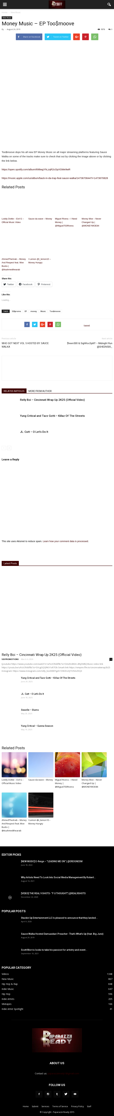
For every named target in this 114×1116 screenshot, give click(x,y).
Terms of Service (60, 1106)
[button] (109, 4)
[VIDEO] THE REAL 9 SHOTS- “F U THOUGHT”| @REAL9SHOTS (53, 893)
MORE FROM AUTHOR (40, 391)
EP (26, 311)
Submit (35, 1106)
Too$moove (55, 311)
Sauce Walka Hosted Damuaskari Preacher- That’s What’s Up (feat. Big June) (62, 934)
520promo (16, 311)
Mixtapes (7, 1004)
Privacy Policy (77, 1106)
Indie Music (8, 989)
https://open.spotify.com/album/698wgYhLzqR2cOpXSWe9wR (36, 169)
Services (45, 1106)
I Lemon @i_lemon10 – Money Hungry (39, 261)
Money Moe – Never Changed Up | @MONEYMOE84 (91, 222)
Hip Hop (6, 994)
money (33, 311)
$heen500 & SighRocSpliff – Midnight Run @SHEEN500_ (89, 345)
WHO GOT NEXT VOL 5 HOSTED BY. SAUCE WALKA (25, 345)
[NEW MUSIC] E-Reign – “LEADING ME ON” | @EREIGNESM (51, 861)
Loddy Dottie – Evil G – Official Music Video (13, 220)
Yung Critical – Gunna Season (37, 726)
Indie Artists (8, 999)
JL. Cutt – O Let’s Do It (34, 431)
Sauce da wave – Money (40, 218)
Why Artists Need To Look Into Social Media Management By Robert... (58, 877)
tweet (87, 325)
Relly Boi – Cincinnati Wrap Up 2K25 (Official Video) (52, 399)
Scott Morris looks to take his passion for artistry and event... (54, 950)
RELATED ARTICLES (14, 391)
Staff (89, 1106)
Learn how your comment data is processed (65, 541)
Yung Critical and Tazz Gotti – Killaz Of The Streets (52, 415)
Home (5, 12)
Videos (5, 974)
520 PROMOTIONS (10, 659)
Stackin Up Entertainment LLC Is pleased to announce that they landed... (59, 918)
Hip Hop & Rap (10, 984)
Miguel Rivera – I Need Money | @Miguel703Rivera (66, 222)
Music (43, 311)
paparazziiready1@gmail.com (63, 1073)
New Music (7, 17)
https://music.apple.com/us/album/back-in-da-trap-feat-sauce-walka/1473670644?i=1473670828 (55, 178)
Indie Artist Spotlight (12, 1009)
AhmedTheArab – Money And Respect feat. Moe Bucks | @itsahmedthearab (14, 264)
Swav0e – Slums (30, 710)
